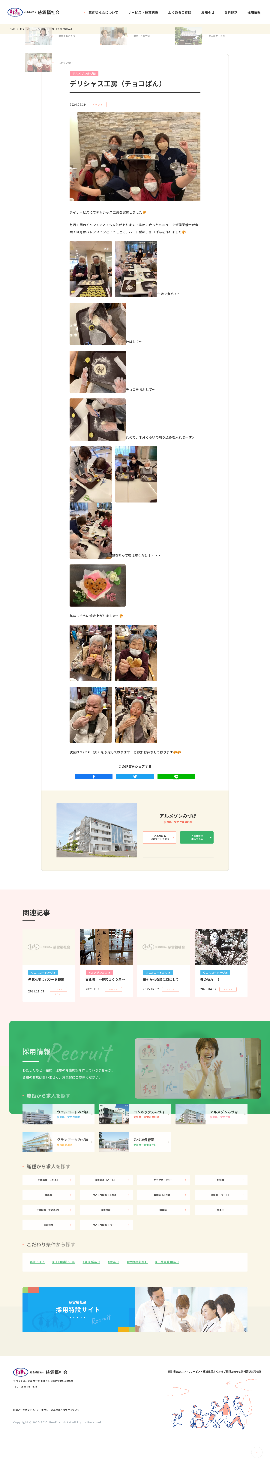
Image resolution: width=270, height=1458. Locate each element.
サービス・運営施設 (143, 12)
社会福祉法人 (36, 12)
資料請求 (231, 12)
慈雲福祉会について (103, 12)
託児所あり (92, 1289)
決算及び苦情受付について (84, 1433)
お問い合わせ (24, 1433)
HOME (12, 29)
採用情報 (254, 12)
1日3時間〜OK (64, 1289)
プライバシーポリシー (50, 1433)
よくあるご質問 (179, 12)
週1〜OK (38, 1289)
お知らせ (207, 12)
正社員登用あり (168, 1289)
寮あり (114, 1289)
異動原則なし (138, 1289)
